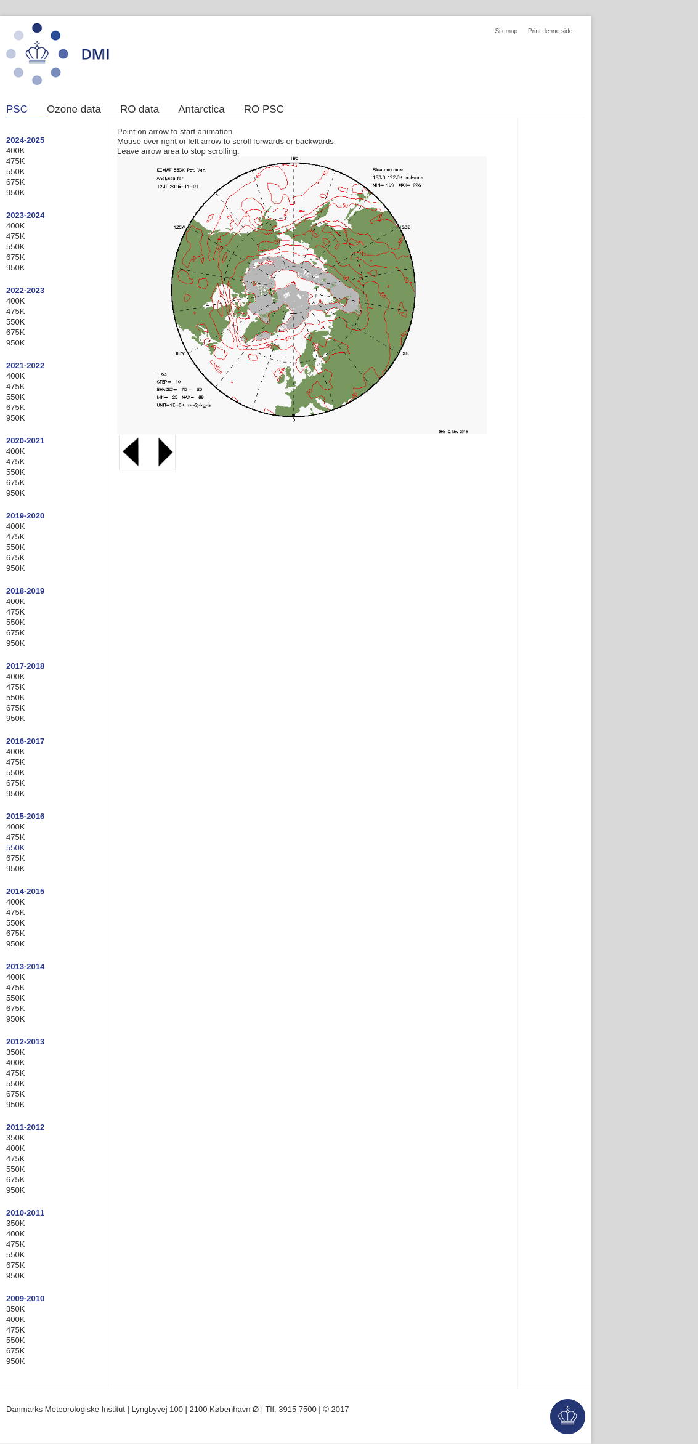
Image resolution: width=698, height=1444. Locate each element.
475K (15, 161)
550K (15, 171)
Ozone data (74, 109)
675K (15, 182)
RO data (139, 109)
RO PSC (264, 109)
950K (15, 192)
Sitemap (506, 31)
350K (15, 1052)
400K (15, 150)
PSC (17, 109)
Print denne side (550, 31)
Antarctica (201, 109)
